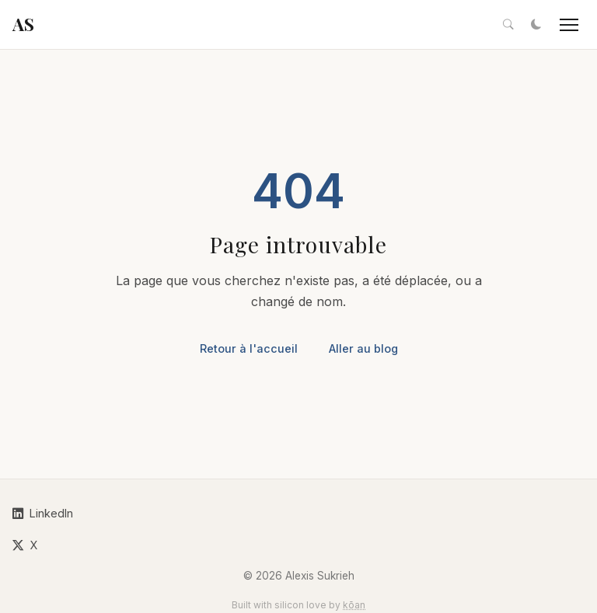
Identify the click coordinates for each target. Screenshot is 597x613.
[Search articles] (508, 25)
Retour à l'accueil (249, 348)
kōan (354, 605)
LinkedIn (42, 513)
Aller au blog (363, 348)
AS (22, 24)
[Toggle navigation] (569, 25)
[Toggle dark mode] (536, 25)
